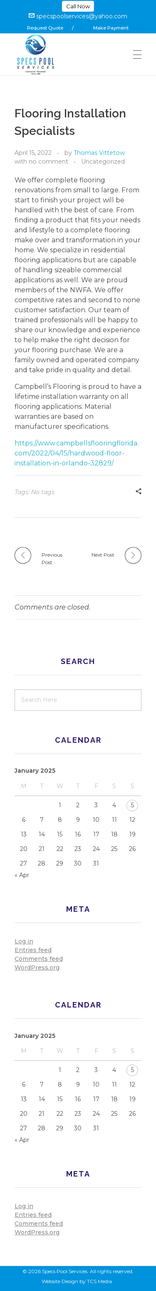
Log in (24, 941)
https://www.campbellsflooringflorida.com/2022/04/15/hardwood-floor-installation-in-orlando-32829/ (77, 453)
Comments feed (39, 959)
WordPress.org (37, 967)
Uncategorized (103, 161)
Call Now (78, 6)
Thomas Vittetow (99, 153)
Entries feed (33, 950)
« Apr (22, 875)
